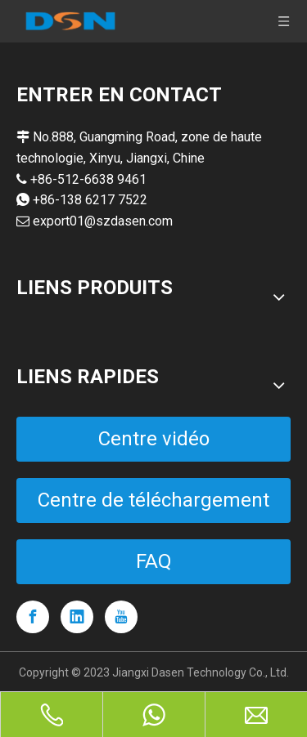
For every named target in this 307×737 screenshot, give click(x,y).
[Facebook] (32, 617)
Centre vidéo (154, 438)
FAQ (154, 561)
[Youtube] (121, 617)
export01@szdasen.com (103, 221)
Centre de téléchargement (153, 500)
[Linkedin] (77, 617)
